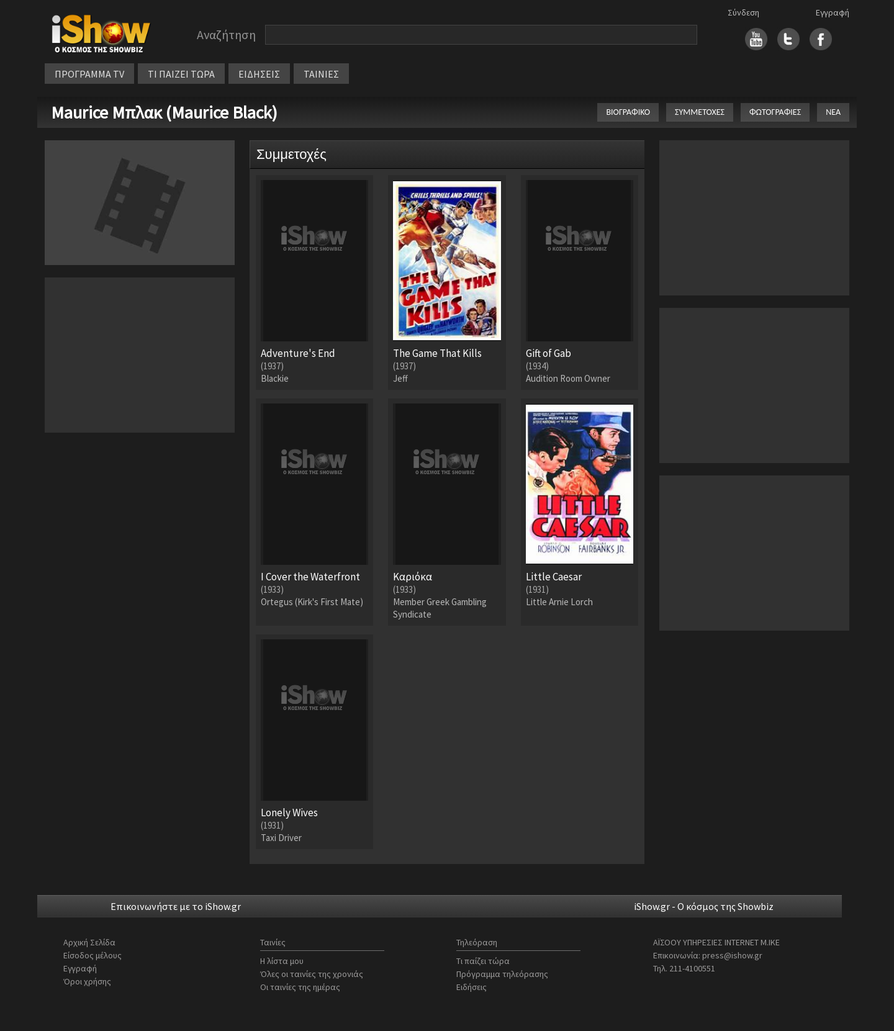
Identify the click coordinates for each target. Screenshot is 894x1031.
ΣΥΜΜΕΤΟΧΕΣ (700, 112)
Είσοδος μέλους (92, 955)
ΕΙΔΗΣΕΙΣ (259, 74)
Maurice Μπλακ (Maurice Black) (164, 112)
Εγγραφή (832, 12)
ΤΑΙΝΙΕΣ (321, 74)
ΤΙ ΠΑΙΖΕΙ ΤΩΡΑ (181, 74)
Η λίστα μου (282, 960)
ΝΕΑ (833, 112)
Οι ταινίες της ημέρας (300, 987)
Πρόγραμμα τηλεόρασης (502, 973)
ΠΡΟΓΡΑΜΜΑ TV (89, 74)
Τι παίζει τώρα (483, 960)
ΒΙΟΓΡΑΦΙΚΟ (628, 112)
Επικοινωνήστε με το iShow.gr (176, 906)
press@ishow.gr (732, 955)
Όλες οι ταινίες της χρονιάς (311, 973)
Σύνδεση (743, 12)
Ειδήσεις (471, 987)
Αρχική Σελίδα (89, 942)
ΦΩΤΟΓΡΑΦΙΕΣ (775, 112)
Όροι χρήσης (87, 981)
